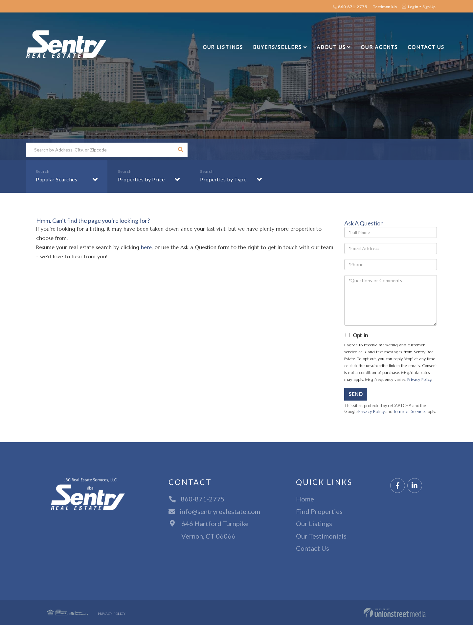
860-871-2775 (350, 6)
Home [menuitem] (305, 499)
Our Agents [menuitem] (379, 47)
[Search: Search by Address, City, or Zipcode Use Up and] (99, 150)
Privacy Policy (419, 379)
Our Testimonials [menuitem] (321, 536)
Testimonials (384, 6)
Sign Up (428, 6)
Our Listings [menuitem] (223, 47)
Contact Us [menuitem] (426, 47)
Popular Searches (56, 179)
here (146, 247)
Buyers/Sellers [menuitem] (277, 47)
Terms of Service (409, 411)
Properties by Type (223, 179)
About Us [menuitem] (331, 47)
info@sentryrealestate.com (214, 511)
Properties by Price (141, 179)
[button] (180, 150)
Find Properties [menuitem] (319, 511)
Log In (413, 6)
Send (356, 394)
